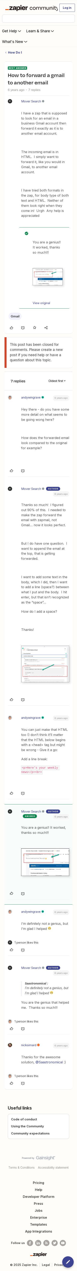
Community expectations (30, 1133)
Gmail (15, 316)
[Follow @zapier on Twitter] (55, 1243)
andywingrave (31, 397)
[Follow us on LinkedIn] (38, 1243)
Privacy (59, 1265)
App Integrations (38, 1231)
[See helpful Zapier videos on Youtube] (63, 1243)
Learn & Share (40, 30)
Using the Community (27, 1126)
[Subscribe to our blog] (46, 1243)
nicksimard (28, 1045)
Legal (46, 1265)
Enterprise (38, 1217)
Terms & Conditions (21, 1167)
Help (38, 1190)
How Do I (15, 52)
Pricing (38, 1183)
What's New (15, 41)
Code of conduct (24, 1119)
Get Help (12, 30)
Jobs (39, 1210)
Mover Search (31, 101)
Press (38, 1204)
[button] (67, 8)
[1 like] (23, 942)
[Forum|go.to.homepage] (29, 7)
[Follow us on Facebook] (30, 1243)
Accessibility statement (53, 1167)
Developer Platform (38, 1197)
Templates (38, 1224)
